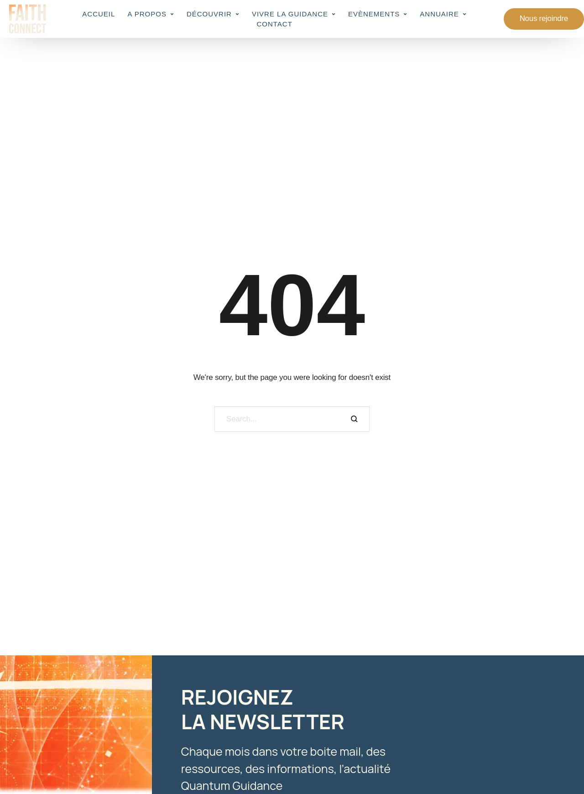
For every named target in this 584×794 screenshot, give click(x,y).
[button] (172, 14)
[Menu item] (98, 14)
